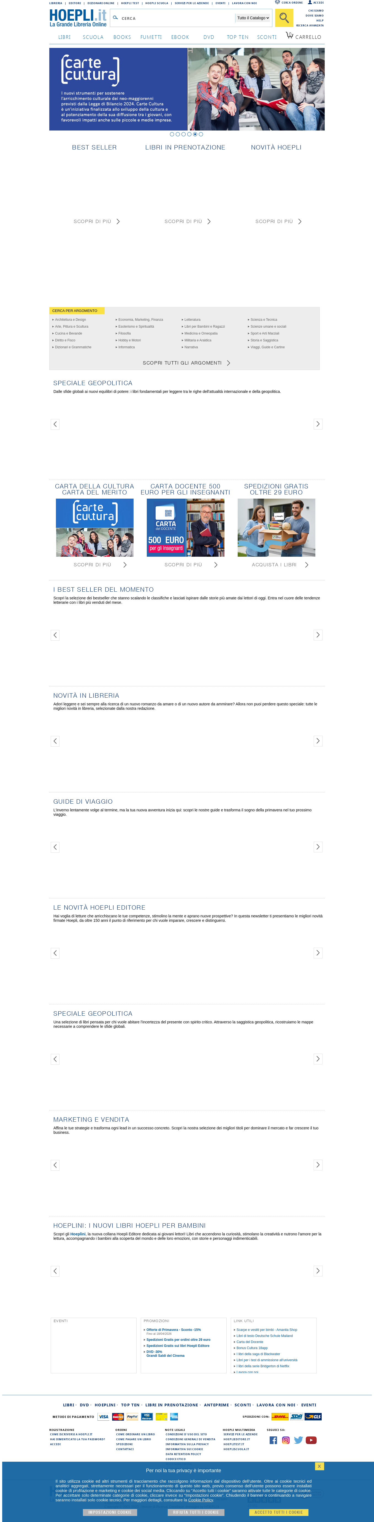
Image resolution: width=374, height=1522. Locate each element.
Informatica (126, 347)
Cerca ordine (292, 2)
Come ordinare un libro (135, 1434)
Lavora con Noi (244, 3)
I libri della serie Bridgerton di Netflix (263, 1366)
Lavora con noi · (277, 1404)
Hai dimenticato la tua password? (77, 1439)
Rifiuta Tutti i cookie (196, 1512)
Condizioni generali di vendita (190, 1439)
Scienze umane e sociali (268, 326)
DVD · (86, 1404)
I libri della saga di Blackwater (258, 1354)
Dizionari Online (101, 3)
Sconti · (244, 1404)
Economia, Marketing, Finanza (140, 320)
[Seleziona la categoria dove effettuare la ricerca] (253, 18)
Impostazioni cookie (110, 1512)
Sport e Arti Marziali (265, 333)
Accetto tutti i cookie (279, 1512)
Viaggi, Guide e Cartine (268, 347)
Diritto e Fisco (65, 340)
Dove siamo (315, 15)
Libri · (70, 1404)
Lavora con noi (247, 1372)
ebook (180, 36)
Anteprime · (218, 1404)
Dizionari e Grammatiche (73, 347)
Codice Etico (176, 1459)
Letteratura (192, 320)
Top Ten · (132, 1404)
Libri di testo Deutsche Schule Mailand (265, 1336)
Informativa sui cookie (184, 1449)
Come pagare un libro (133, 1439)
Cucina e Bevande (68, 333)
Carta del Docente (250, 1342)
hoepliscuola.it (236, 1449)
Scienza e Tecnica (264, 320)
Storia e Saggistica (264, 340)
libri (64, 36)
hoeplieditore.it (237, 1439)
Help (320, 20)
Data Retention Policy (183, 1454)
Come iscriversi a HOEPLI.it (71, 1434)
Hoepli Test (130, 3)
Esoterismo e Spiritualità (136, 326)
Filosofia (124, 333)
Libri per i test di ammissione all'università (267, 1360)
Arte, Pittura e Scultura (71, 326)
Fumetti (151, 36)
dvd (209, 36)
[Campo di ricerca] (178, 18)
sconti (267, 36)
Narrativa (191, 347)
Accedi (318, 2)
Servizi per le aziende (192, 3)
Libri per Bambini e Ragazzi (205, 326)
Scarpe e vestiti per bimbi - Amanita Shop (267, 1330)
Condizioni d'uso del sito (186, 1434)
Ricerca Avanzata (310, 25)
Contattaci (125, 1449)
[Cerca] (284, 18)
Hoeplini (77, 1234)
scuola (93, 36)
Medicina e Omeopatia (201, 333)
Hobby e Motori (129, 340)
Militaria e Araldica (198, 340)
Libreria (55, 3)
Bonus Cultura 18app (252, 1348)
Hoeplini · (106, 1404)
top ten (238, 36)
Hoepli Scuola (156, 3)
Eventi (221, 3)
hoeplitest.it (234, 1444)
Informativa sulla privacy (187, 1444)
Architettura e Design (70, 320)
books (122, 36)
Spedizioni (124, 1444)
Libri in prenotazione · (173, 1404)
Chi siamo (316, 10)
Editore (75, 3)
